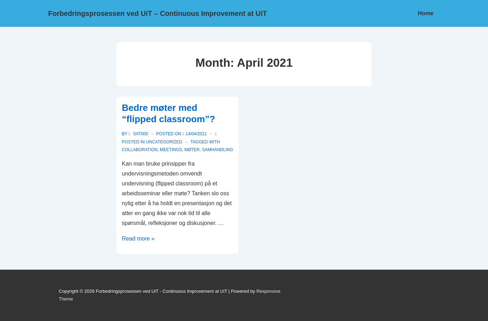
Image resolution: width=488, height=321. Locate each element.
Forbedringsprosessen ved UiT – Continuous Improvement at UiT (157, 13)
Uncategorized (164, 141)
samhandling (217, 149)
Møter (191, 149)
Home (425, 13)
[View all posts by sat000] (138, 133)
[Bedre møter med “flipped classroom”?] (196, 133)
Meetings (171, 149)
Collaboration (139, 149)
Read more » (138, 239)
